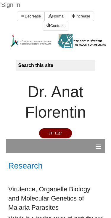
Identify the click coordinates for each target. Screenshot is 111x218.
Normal (56, 16)
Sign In (10, 4)
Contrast (55, 25)
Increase (81, 16)
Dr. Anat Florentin (55, 102)
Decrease (31, 16)
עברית (55, 132)
